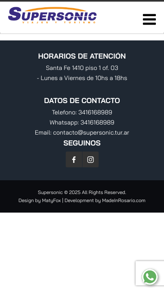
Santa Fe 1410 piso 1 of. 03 (82, 68)
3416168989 (95, 112)
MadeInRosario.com (123, 200)
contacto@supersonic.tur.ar (91, 132)
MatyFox (51, 200)
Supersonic (51, 192)
